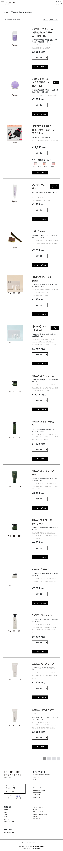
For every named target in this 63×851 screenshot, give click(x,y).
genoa (34, 780)
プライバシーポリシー (38, 812)
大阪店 (5, 817)
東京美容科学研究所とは (39, 791)
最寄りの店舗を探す (9, 833)
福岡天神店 (6, 819)
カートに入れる (40, 67)
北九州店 (6, 815)
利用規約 (35, 817)
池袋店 (5, 812)
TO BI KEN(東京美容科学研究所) (41, 775)
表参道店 (6, 810)
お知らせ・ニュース (38, 807)
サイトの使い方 (37, 793)
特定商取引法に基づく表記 (40, 814)
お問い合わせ (36, 819)
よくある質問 (36, 797)
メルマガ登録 (36, 795)
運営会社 (35, 810)
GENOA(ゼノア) (37, 777)
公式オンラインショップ (10, 822)
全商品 (6, 12)
